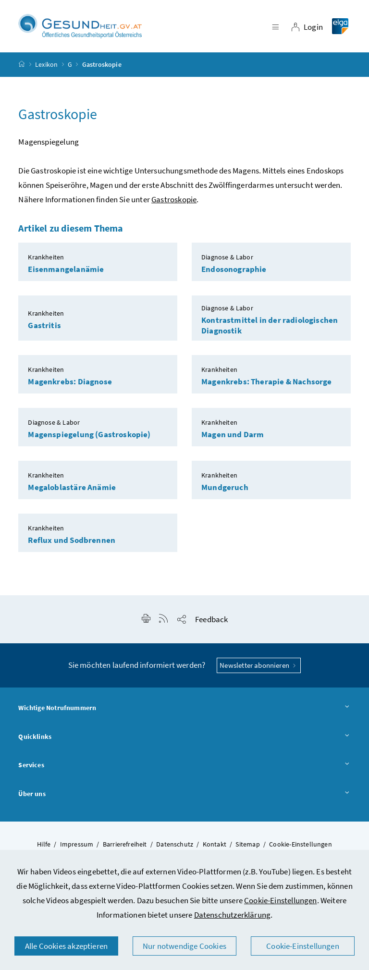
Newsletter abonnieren (259, 665)
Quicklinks (184, 737)
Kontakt (214, 844)
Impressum (77, 844)
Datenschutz (174, 844)
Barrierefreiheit (125, 844)
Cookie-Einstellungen (280, 900)
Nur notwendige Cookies (184, 946)
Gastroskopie (174, 199)
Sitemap (247, 844)
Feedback (211, 619)
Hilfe (43, 844)
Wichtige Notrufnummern (184, 708)
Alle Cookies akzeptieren (66, 946)
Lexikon (46, 64)
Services (184, 765)
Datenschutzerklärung (232, 914)
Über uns (184, 794)
